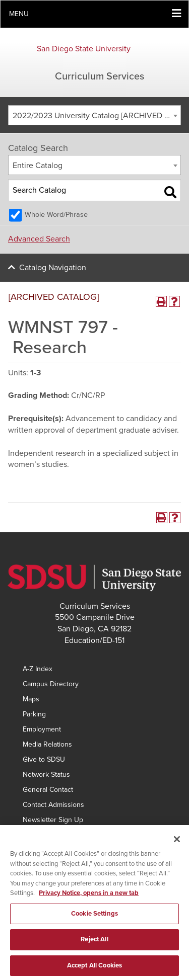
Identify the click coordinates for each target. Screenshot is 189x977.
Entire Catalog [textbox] (37, 165)
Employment (42, 729)
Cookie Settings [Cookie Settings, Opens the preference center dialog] (94, 919)
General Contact (48, 789)
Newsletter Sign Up (53, 820)
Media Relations (47, 744)
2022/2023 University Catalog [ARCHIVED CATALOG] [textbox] (96, 116)
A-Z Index (37, 669)
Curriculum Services (99, 76)
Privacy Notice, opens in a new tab (89, 898)
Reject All (94, 945)
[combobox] (94, 115)
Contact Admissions (53, 804)
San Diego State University (84, 49)
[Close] (177, 845)
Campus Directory (51, 684)
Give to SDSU (44, 759)
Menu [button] (19, 14)
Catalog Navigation (52, 268)
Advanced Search (39, 239)
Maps (31, 699)
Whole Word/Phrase (56, 214)
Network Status (46, 774)
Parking (34, 714)
